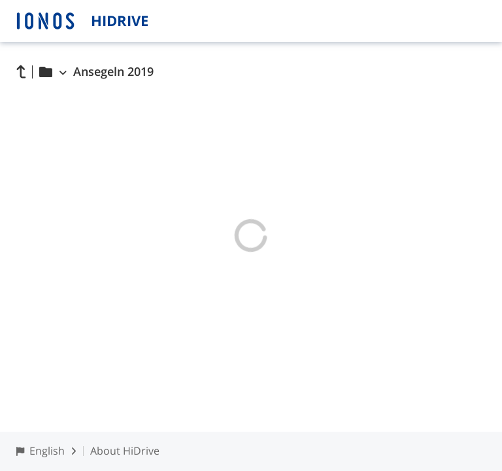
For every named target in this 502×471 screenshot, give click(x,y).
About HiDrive (124, 451)
